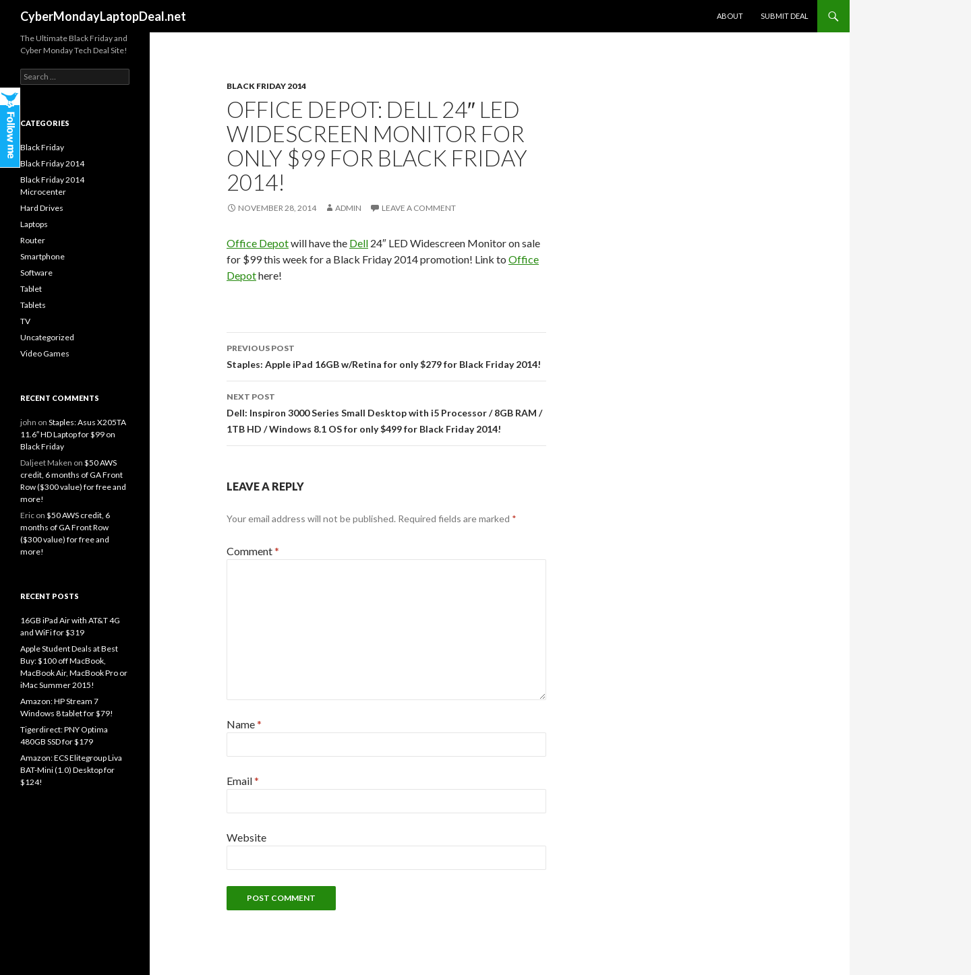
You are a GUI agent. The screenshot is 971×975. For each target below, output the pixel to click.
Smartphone (42, 256)
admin (348, 208)
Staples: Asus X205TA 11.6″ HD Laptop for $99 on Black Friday (73, 434)
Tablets (33, 305)
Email (243, 780)
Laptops (34, 224)
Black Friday (42, 147)
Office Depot (258, 243)
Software (36, 273)
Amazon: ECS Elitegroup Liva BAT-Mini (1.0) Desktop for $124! (71, 770)
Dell (358, 243)
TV (25, 321)
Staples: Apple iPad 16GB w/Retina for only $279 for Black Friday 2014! (386, 355)
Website (246, 837)
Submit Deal (784, 15)
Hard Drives (41, 208)
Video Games (44, 353)
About (730, 15)
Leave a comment (419, 208)
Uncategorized (47, 337)
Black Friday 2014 (266, 86)
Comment (253, 550)
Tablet (31, 289)
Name (244, 724)
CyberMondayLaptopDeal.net (103, 16)
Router (32, 240)
